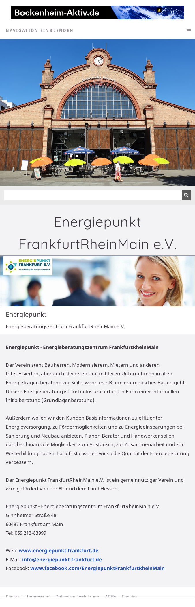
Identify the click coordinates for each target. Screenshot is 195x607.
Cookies (129, 596)
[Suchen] (93, 195)
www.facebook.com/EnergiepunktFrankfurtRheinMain (97, 568)
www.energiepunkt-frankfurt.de (58, 550)
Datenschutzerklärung (77, 596)
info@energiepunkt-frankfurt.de (62, 559)
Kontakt (13, 596)
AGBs (110, 596)
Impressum (38, 596)
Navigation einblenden (40, 30)
